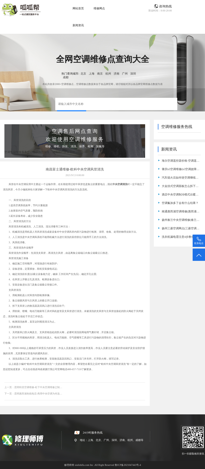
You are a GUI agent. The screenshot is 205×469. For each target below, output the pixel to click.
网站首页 (78, 8)
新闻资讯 (78, 25)
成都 (66, 77)
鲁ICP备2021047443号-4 (128, 465)
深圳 (133, 73)
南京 (100, 73)
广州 (125, 73)
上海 (91, 73)
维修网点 (99, 8)
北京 (83, 73)
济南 (116, 73)
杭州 (108, 73)
